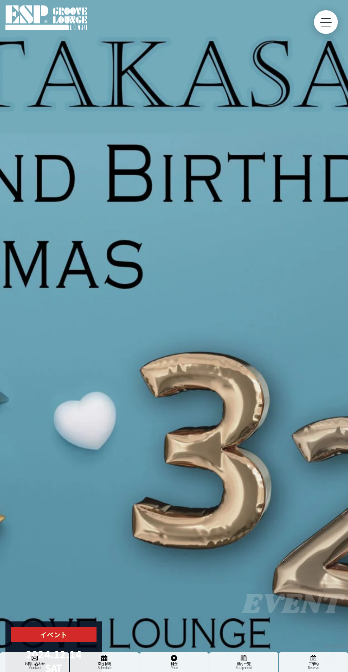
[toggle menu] (326, 22)
